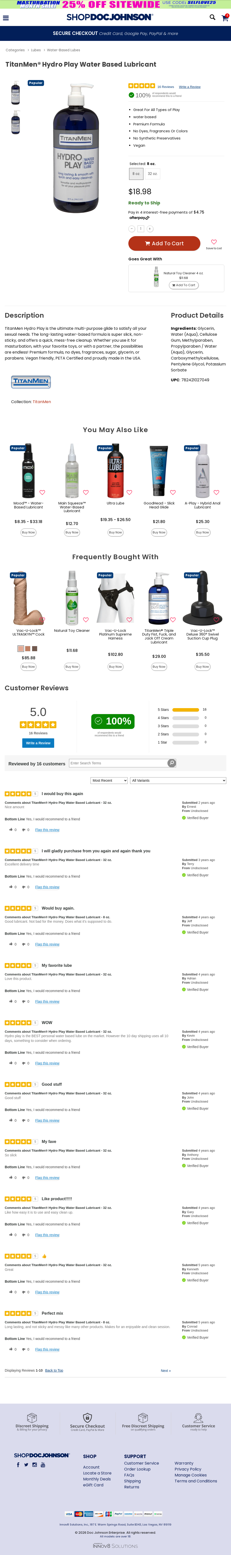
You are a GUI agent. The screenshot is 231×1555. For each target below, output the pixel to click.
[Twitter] (26, 1464)
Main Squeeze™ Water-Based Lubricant (72, 507)
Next (166, 1371)
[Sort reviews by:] (109, 780)
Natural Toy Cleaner (72, 630)
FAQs (129, 1475)
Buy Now (28, 532)
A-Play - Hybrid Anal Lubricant (202, 505)
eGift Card (93, 1485)
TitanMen (42, 402)
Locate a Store (97, 1473)
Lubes (36, 50)
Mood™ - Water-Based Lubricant (29, 505)
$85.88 (28, 658)
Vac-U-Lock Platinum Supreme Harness (115, 634)
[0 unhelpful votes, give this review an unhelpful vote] (24, 830)
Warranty (184, 1463)
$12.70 (72, 524)
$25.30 (202, 522)
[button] (20, 648)
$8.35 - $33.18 (28, 522)
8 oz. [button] (136, 173)
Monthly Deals (97, 1479)
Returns (131, 1487)
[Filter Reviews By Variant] (178, 780)
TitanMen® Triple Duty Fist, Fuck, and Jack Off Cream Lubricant (159, 636)
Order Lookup (137, 1469)
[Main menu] (5, 19)
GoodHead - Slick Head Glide (159, 505)
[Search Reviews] (122, 763)
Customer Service (141, 1463)
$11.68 (72, 650)
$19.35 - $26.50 (115, 520)
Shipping (132, 1481)
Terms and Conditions (196, 1481)
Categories (15, 50)
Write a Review (190, 87)
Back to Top (54, 1370)
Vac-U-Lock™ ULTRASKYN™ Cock (29, 632)
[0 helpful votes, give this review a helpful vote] (11, 830)
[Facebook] (18, 1464)
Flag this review (47, 830)
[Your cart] (225, 18)
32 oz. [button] (153, 173)
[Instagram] (34, 1464)
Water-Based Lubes (63, 50)
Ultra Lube (115, 503)
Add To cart (164, 243)
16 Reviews (165, 87)
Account (91, 1467)
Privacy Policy (188, 1469)
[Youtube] (43, 1464)
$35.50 (202, 654)
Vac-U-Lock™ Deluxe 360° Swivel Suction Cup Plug (202, 634)
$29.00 (159, 656)
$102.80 (115, 654)
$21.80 (159, 522)
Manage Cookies (191, 1475)
